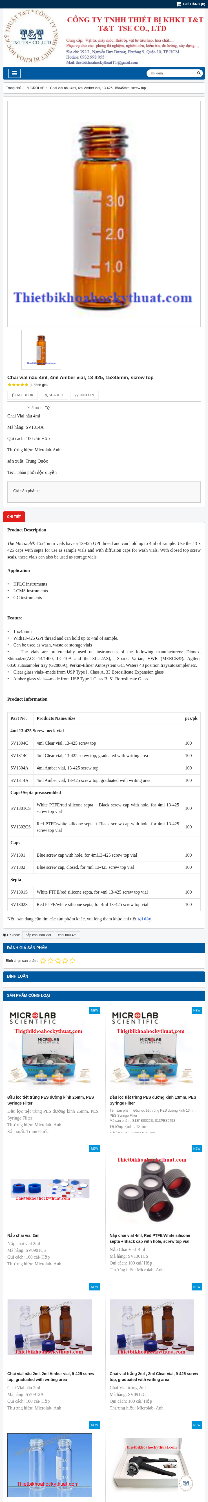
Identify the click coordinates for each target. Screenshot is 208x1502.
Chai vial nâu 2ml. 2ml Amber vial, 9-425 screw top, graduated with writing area (50, 1376)
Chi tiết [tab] (14, 517)
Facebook (22, 395)
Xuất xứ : (34, 408)
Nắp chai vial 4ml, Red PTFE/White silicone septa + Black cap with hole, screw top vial (150, 1238)
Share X (54, 395)
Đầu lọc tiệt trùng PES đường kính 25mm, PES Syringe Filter (50, 1100)
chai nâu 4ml (67, 935)
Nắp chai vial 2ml (23, 1235)
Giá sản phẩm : (26, 491)
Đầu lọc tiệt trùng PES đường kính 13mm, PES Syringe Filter (153, 1100)
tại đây (144, 918)
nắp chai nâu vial (38, 935)
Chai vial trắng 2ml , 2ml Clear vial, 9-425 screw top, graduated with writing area (154, 1376)
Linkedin (84, 395)
